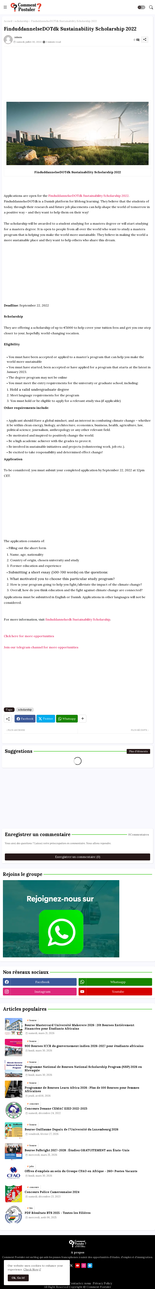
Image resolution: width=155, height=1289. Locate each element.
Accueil (8, 21)
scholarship (22, 21)
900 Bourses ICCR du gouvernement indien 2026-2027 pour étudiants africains (84, 1046)
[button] (141, 7)
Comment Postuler (98, 1287)
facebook (42, 982)
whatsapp (118, 982)
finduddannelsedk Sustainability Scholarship (77, 619)
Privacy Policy (102, 1283)
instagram (42, 991)
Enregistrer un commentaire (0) (77, 857)
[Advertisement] (77, 73)
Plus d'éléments (138, 751)
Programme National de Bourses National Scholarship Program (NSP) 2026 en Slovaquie (83, 1068)
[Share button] (82, 719)
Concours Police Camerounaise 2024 (52, 1192)
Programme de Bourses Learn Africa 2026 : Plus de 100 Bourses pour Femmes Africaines (82, 1089)
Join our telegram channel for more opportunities (41, 647)
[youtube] (77, 1265)
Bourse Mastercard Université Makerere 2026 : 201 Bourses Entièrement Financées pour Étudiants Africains (79, 1026)
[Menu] (5, 7)
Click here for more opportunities (29, 636)
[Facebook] (25, 719)
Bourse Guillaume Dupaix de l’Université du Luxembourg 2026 (71, 1129)
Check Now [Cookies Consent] (30, 1269)
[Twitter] (45, 719)
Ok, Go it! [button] (18, 1278)
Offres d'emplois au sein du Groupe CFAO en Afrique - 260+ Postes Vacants (81, 1171)
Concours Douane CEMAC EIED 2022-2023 (56, 1108)
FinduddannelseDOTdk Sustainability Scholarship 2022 (88, 196)
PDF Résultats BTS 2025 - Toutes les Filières (58, 1213)
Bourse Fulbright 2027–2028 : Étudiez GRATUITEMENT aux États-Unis (77, 1150)
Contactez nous (80, 1283)
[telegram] (89, 1265)
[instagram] (83, 1265)
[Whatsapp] (67, 719)
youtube (118, 991)
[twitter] (71, 1265)
